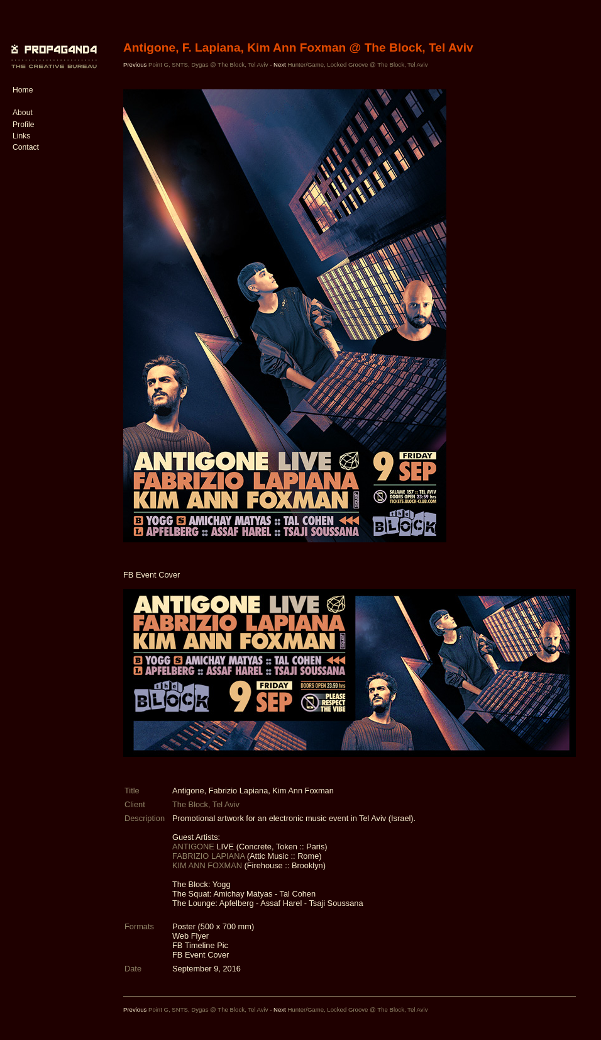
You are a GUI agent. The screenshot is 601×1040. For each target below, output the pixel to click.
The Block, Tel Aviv (206, 804)
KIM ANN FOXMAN (207, 865)
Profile (23, 124)
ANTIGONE (193, 846)
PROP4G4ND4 (52, 47)
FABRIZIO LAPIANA (208, 856)
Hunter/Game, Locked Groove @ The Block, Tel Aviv (357, 64)
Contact (26, 147)
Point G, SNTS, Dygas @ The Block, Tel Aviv (208, 64)
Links (21, 135)
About (23, 112)
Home (23, 90)
